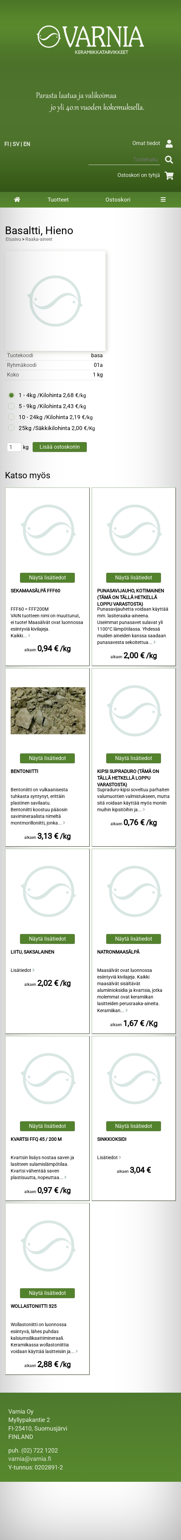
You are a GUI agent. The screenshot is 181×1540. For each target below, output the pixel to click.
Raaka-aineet (39, 239)
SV (16, 144)
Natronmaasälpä (118, 952)
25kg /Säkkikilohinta (44, 428)
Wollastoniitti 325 (34, 1306)
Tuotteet (58, 199)
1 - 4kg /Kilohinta (40, 395)
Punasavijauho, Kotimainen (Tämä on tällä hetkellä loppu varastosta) (130, 597)
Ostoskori (117, 199)
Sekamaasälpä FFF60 (35, 591)
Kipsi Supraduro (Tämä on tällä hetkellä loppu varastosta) (128, 778)
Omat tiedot (154, 143)
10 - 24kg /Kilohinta (43, 417)
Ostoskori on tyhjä (146, 175)
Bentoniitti (24, 771)
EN (26, 144)
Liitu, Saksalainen (32, 952)
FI (6, 144)
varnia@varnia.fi (29, 1459)
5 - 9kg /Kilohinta (40, 406)
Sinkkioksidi (111, 1139)
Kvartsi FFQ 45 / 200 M (36, 1139)
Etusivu (13, 239)
